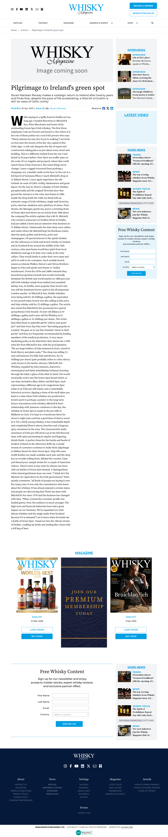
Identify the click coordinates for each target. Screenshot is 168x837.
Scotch (84, 797)
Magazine (69, 23)
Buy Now (37, 636)
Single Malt (84, 791)
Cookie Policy (20, 797)
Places (16, 108)
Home (14, 30)
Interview (139, 55)
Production (52, 794)
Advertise (20, 788)
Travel (137, 155)
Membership (115, 791)
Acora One (127, 827)
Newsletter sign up (143, 13)
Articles (17, 23)
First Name (124, 251)
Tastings (43, 23)
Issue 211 (131, 616)
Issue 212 (37, 616)
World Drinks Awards (147, 784)
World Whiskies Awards (147, 788)
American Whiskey (115, 794)
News (136, 172)
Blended (84, 788)
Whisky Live (84, 813)
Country (126, 267)
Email (127, 262)
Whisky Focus (141, 189)
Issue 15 (40, 108)
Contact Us (21, 784)
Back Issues (115, 788)
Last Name (125, 257)
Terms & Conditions (20, 791)
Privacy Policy (21, 794)
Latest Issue (115, 784)
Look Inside (37, 630)
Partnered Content (52, 787)
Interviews (52, 791)
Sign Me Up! (136, 273)
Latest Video (136, 115)
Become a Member (143, 6)
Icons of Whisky (147, 791)
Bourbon (84, 794)
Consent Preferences (21, 800)
